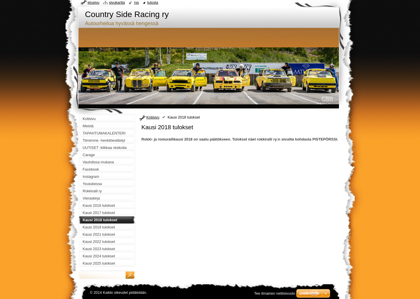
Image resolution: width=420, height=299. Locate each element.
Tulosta (152, 2)
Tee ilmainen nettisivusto (274, 293)
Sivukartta (117, 2)
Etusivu (94, 2)
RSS (136, 2)
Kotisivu (152, 117)
